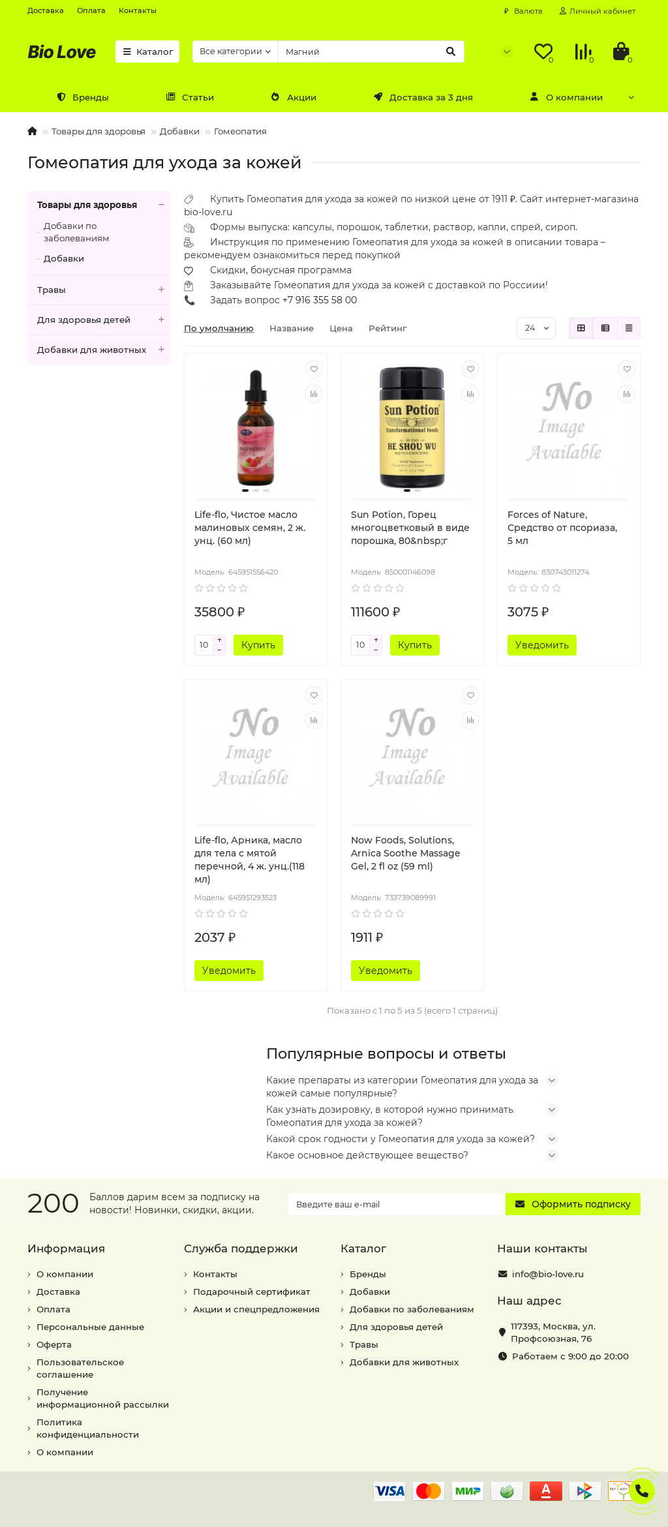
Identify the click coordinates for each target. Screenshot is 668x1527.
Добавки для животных (104, 350)
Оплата (91, 10)
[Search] (370, 51)
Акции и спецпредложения (256, 1309)
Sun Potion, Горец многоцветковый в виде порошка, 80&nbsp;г (410, 528)
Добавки (180, 131)
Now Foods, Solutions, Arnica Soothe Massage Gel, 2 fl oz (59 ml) (406, 853)
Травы (104, 290)
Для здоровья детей (104, 320)
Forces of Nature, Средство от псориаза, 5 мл (562, 528)
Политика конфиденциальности (88, 1428)
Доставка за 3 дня (423, 97)
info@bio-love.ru (548, 1274)
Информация (66, 1248)
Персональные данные (90, 1327)
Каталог (147, 51)
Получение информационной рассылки (103, 1398)
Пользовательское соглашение (80, 1368)
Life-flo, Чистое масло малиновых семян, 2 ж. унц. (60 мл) (249, 528)
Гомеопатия (240, 131)
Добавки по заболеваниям (77, 231)
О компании (566, 97)
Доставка (45, 10)
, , (553, 1332)
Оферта (54, 1344)
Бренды (82, 97)
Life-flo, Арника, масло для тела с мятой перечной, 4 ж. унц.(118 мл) (249, 859)
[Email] (397, 1204)
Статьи (190, 97)
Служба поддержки (241, 1248)
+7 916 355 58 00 (319, 300)
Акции (293, 97)
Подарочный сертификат (252, 1291)
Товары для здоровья (98, 131)
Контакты (138, 10)
